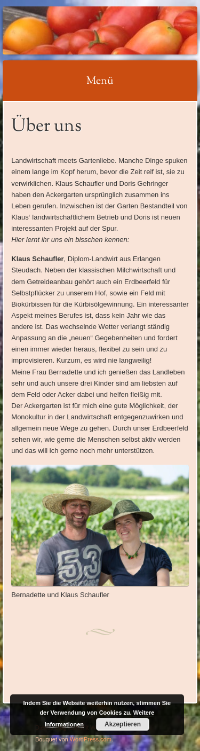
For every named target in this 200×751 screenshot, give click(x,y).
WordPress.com (90, 739)
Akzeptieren (123, 724)
